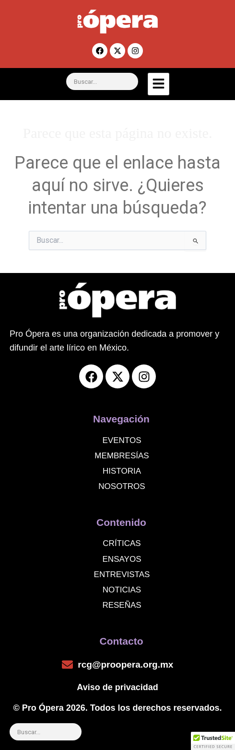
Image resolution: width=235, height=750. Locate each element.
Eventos (122, 440)
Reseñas (121, 605)
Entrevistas (122, 574)
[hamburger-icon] (158, 84)
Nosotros (121, 486)
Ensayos (122, 559)
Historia (122, 471)
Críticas (122, 543)
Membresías (121, 455)
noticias (122, 589)
